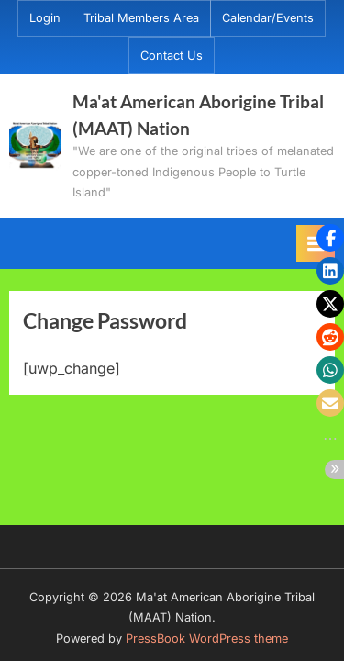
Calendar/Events (268, 18)
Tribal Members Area (141, 18)
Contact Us (171, 55)
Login (45, 18)
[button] (330, 238)
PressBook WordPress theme (207, 638)
